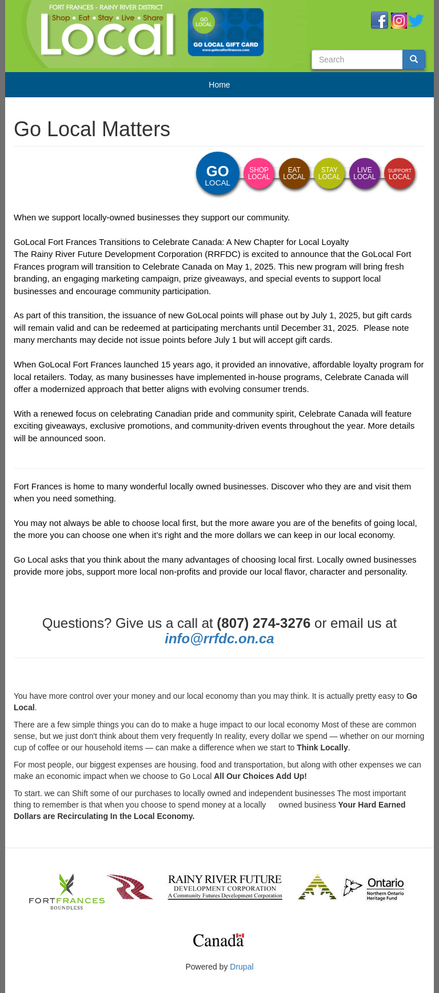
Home (219, 84)
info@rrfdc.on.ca (219, 638)
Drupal (241, 966)
